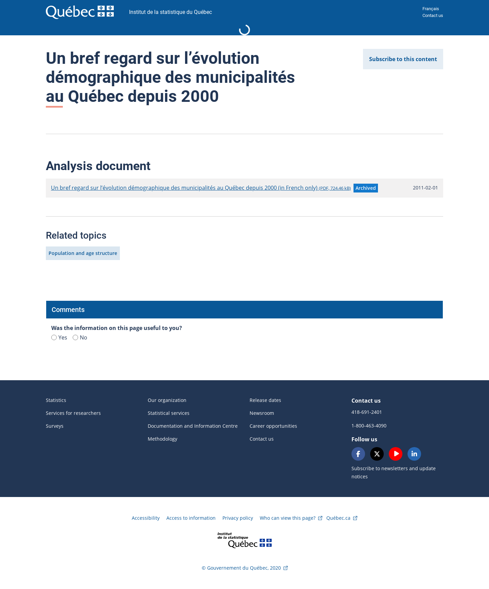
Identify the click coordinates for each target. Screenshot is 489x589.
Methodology (162, 439)
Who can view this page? (287, 518)
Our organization (167, 400)
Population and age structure (83, 253)
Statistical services (168, 413)
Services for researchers (73, 413)
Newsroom (262, 413)
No (80, 337)
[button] (366, 188)
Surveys (55, 426)
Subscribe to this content (403, 59)
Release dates (265, 400)
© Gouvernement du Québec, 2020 (241, 568)
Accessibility (146, 518)
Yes (59, 337)
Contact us (432, 15)
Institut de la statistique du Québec (170, 12)
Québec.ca (338, 518)
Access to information (191, 518)
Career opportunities (273, 426)
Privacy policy (237, 518)
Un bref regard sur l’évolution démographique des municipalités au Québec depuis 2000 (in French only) (201, 187)
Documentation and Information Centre (193, 426)
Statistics (56, 400)
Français (430, 8)
